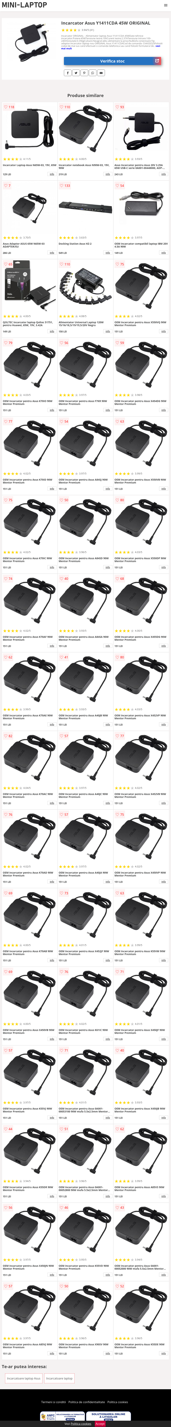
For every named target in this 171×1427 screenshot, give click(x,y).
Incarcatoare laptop (59, 1378)
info (52, 174)
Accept (100, 1424)
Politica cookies (117, 1402)
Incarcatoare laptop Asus (23, 1378)
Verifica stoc (130, 61)
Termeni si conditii (53, 1402)
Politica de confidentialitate (86, 1402)
